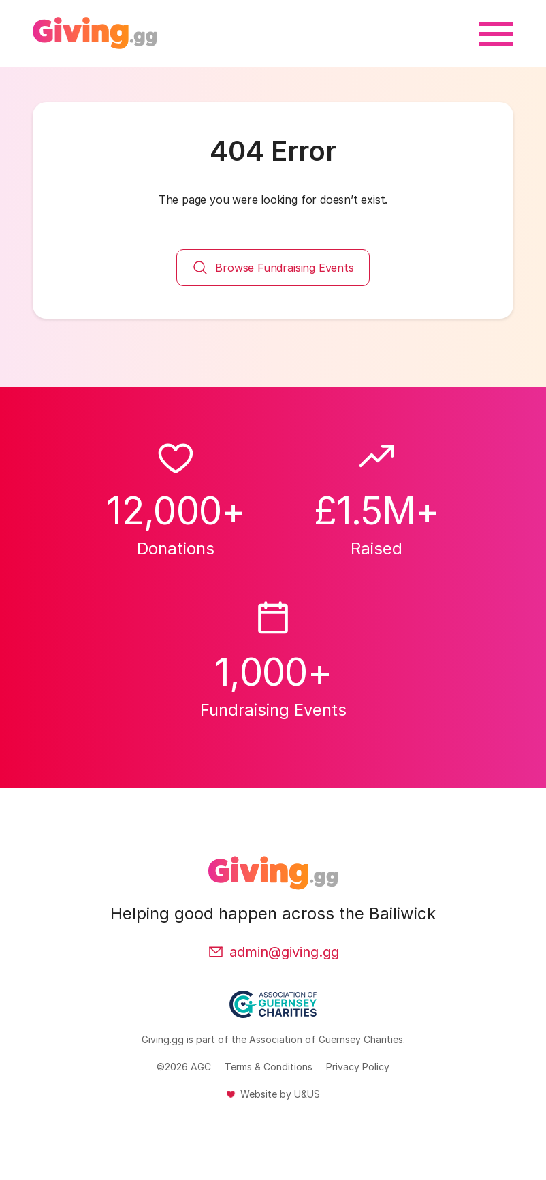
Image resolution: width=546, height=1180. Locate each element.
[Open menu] (496, 34)
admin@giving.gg (273, 952)
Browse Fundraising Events (272, 267)
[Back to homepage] (95, 34)
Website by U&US (280, 1094)
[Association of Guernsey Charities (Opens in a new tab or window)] (273, 1012)
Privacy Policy (357, 1066)
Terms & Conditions (268, 1066)
